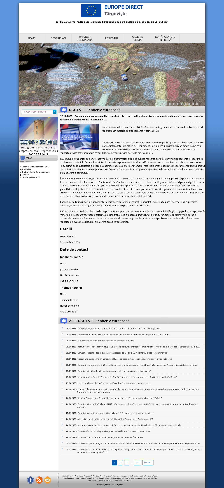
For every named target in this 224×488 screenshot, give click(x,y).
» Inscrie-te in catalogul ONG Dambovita (34, 168)
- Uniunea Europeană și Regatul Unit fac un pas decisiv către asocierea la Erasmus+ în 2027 (119, 398)
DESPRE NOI (58, 38)
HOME (32, 38)
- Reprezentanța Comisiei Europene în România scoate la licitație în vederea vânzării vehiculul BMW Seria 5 (127, 377)
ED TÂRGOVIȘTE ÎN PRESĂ (165, 38)
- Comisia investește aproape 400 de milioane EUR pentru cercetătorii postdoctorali (115, 413)
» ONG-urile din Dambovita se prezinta (35, 173)
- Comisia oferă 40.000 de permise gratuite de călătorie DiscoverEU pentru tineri (114, 431)
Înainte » (148, 462)
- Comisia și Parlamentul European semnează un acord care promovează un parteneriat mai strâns (123, 334)
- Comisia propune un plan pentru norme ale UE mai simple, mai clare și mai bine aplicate (118, 328)
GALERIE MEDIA (137, 38)
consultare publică (160, 142)
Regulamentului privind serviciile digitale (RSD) (127, 152)
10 (198, 104)
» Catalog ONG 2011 (30, 177)
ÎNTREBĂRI (111, 38)
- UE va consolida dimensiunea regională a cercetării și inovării (106, 340)
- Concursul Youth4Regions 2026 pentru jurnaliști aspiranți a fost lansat (110, 437)
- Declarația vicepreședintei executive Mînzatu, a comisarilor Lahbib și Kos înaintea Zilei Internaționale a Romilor (129, 425)
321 (137, 462)
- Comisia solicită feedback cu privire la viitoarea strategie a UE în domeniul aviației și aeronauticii (122, 352)
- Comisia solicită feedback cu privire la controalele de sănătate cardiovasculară (114, 371)
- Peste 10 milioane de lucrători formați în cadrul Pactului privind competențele (113, 383)
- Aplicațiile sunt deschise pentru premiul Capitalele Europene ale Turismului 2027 (115, 419)
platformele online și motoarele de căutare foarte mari (121, 178)
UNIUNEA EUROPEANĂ (84, 38)
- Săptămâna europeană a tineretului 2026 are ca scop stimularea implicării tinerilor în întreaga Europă (124, 358)
